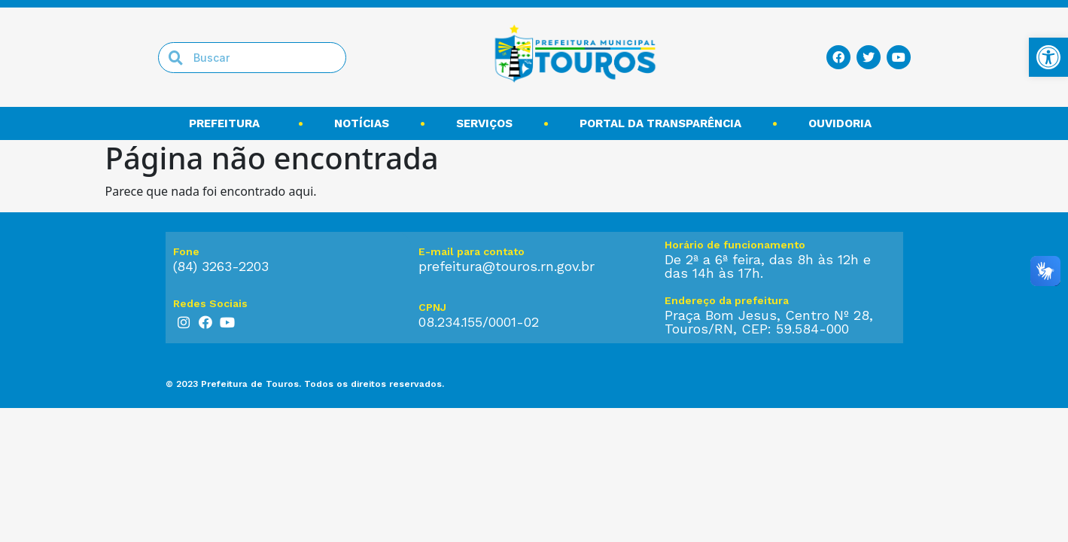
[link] (1048, 57)
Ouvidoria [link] (843, 123)
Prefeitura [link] (228, 123)
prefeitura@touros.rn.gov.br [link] (506, 266)
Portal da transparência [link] (660, 123)
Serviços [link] (484, 123)
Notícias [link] (361, 123)
